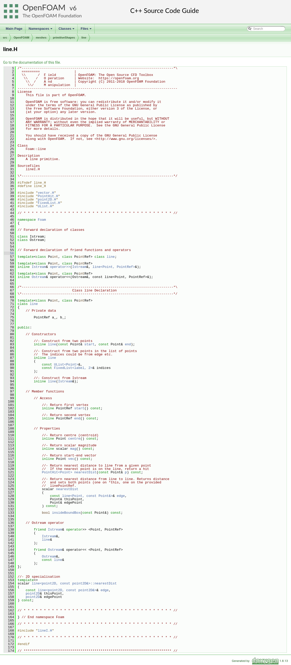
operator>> (60, 266)
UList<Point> (66, 364)
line (83, 37)
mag (73, 448)
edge (121, 496)
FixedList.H (49, 203)
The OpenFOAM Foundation (52, 15)
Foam (42, 219)
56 (9, 253)
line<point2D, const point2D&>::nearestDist (74, 583)
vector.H (46, 192)
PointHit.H (48, 196)
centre (74, 438)
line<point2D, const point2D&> (67, 590)
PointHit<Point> (57, 472)
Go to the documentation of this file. (32, 62)
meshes (41, 37)
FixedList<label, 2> (73, 368)
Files (86, 30)
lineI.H (45, 630)
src (5, 37)
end (128, 344)
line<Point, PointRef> (114, 266)
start (89, 344)
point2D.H (47, 199)
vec (71, 458)
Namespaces (41, 30)
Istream (39, 266)
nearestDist (85, 472)
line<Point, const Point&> (87, 496)
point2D (33, 593)
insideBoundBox (66, 512)
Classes (67, 30)
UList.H (45, 206)
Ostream (39, 277)
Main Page (14, 29)
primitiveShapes (64, 37)
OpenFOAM (44, 7)
